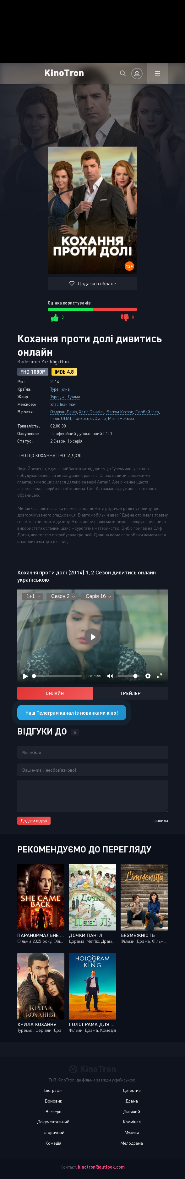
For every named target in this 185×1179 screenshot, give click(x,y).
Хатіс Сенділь (91, 411)
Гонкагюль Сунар (89, 418)
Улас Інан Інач (63, 404)
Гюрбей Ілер (147, 411)
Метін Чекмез (121, 418)
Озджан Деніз (63, 411)
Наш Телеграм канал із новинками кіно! (71, 713)
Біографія (53, 1090)
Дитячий (131, 1111)
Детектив (131, 1090)
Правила (159, 820)
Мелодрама (131, 1143)
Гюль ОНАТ (60, 418)
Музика (131, 1132)
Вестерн (53, 1111)
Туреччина (60, 389)
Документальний (53, 1121)
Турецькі (58, 396)
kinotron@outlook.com (101, 1167)
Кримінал (132, 1121)
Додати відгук (33, 820)
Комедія (53, 1143)
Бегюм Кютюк (119, 411)
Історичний (53, 1132)
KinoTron (64, 72)
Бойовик (53, 1101)
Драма (74, 396)
